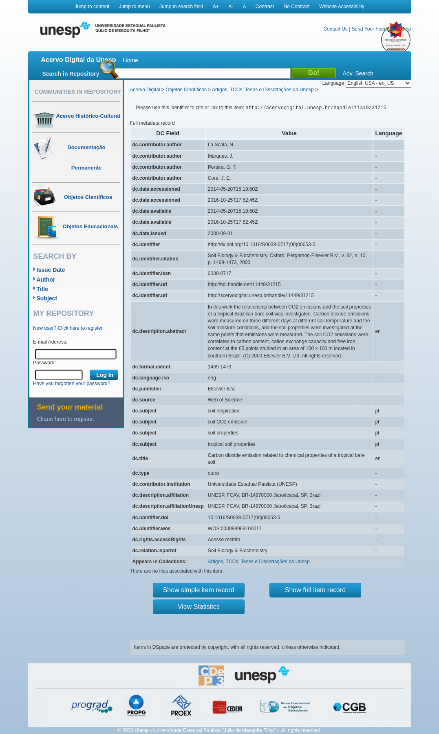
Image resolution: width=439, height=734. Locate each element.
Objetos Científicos (186, 90)
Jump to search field (181, 6)
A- (230, 6)
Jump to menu (134, 6)
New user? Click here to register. (68, 328)
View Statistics (199, 606)
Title (43, 289)
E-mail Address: (50, 342)
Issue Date (51, 270)
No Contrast (297, 6)
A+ (216, 6)
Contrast (265, 6)
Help (406, 29)
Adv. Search (358, 73)
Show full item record (315, 589)
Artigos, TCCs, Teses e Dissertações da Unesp (263, 90)
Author (46, 279)
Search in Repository (70, 74)
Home (130, 60)
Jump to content (92, 6)
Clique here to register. (66, 419)
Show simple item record (198, 589)
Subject (47, 298)
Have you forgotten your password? (71, 383)
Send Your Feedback (374, 29)
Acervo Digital (145, 90)
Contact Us (335, 29)
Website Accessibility (341, 6)
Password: (44, 363)
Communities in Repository (78, 91)
